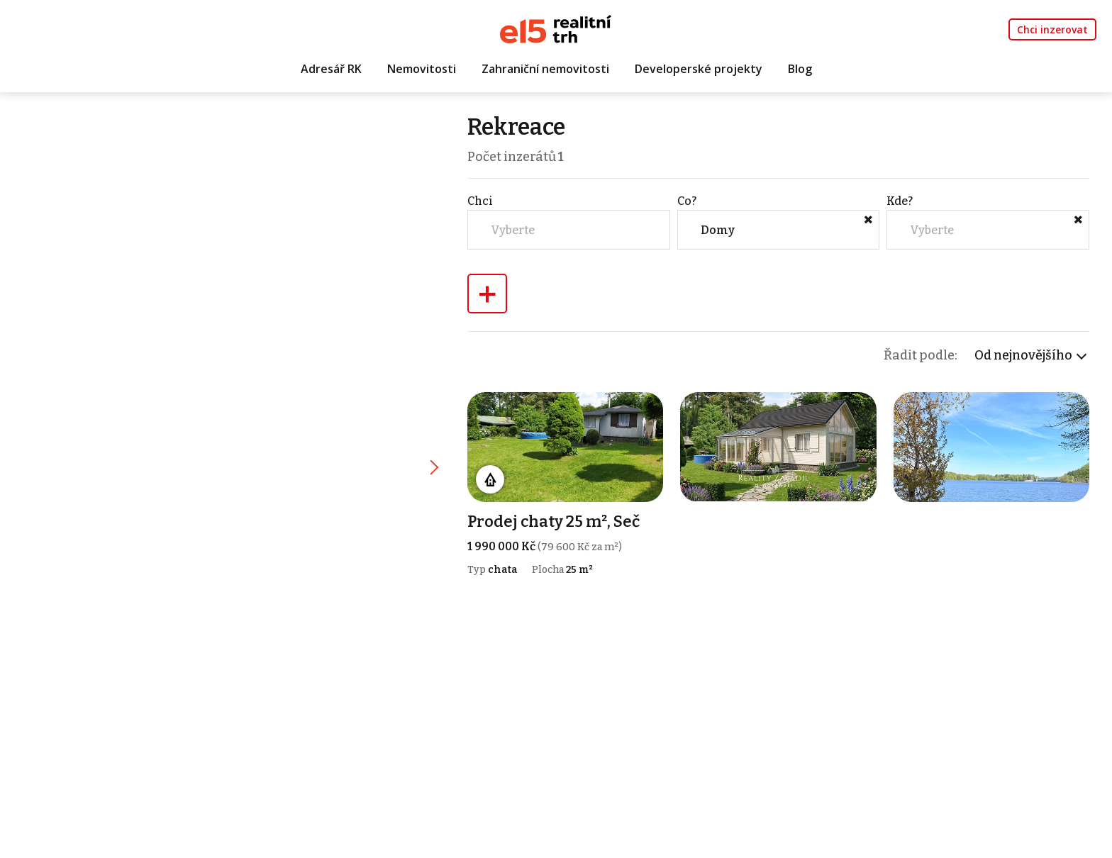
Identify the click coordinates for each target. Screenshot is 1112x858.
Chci (480, 201)
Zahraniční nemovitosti (545, 69)
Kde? (899, 201)
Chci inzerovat (1052, 29)
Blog (800, 69)
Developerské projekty (698, 69)
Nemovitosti (421, 69)
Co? (686, 201)
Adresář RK (331, 69)
